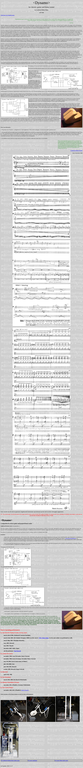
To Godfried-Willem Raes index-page (10, 760)
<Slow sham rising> (44, 638)
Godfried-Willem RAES (76, 150)
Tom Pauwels (17, 651)
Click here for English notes (7, 15)
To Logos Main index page (61, 760)
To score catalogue (32, 760)
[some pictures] (25, 690)
